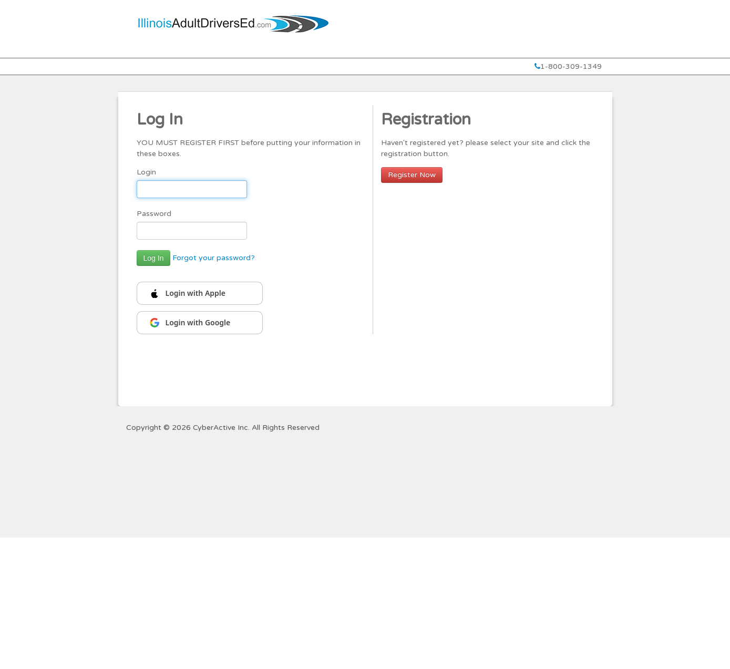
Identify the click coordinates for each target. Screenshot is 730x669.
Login (146, 172)
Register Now (412, 174)
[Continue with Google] (200, 322)
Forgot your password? (213, 257)
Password (154, 213)
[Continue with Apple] (200, 293)
